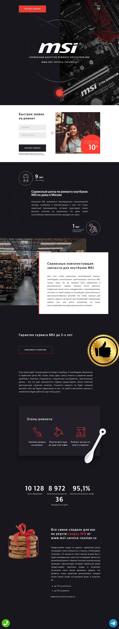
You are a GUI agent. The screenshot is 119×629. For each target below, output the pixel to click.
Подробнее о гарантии (35, 350)
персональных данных (38, 154)
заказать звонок (32, 9)
